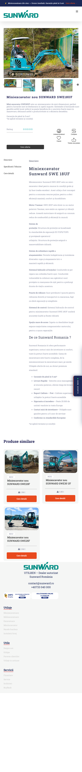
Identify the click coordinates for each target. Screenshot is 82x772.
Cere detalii (9, 173)
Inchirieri (8, 683)
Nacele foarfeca (11, 629)
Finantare (8, 675)
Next (78, 85)
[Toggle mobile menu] (77, 11)
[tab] (13, 159)
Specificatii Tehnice (12, 166)
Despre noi (8, 648)
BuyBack (8, 687)
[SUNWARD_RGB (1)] (41, 563)
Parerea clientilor (11, 656)
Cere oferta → (71, 3)
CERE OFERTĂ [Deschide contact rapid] (78, 386)
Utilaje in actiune (11, 660)
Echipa (7, 652)
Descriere (8, 159)
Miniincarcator (10, 625)
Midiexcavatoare (11, 617)
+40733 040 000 (41, 587)
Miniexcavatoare (11, 613)
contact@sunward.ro (41, 583)
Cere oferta (25, 147)
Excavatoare (9, 621)
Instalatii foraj (10, 633)
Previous (4, 85)
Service (7, 679)
